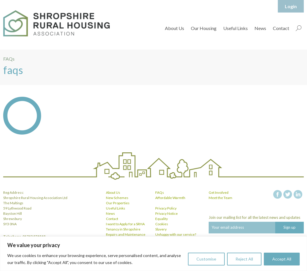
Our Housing (204, 28)
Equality (161, 219)
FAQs (159, 192)
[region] (153, 253)
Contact (281, 28)
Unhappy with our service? (175, 234)
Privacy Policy (166, 208)
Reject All (244, 258)
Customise (206, 258)
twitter (287, 194)
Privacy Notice (166, 213)
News (260, 28)
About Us (174, 28)
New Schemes (117, 198)
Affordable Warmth (170, 198)
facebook (277, 194)
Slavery (161, 229)
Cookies (161, 224)
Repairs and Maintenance (125, 234)
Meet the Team (220, 198)
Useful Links (235, 28)
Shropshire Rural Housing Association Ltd (56, 23)
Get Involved (218, 192)
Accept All (281, 258)
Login (291, 6)
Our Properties (118, 203)
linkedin (298, 194)
